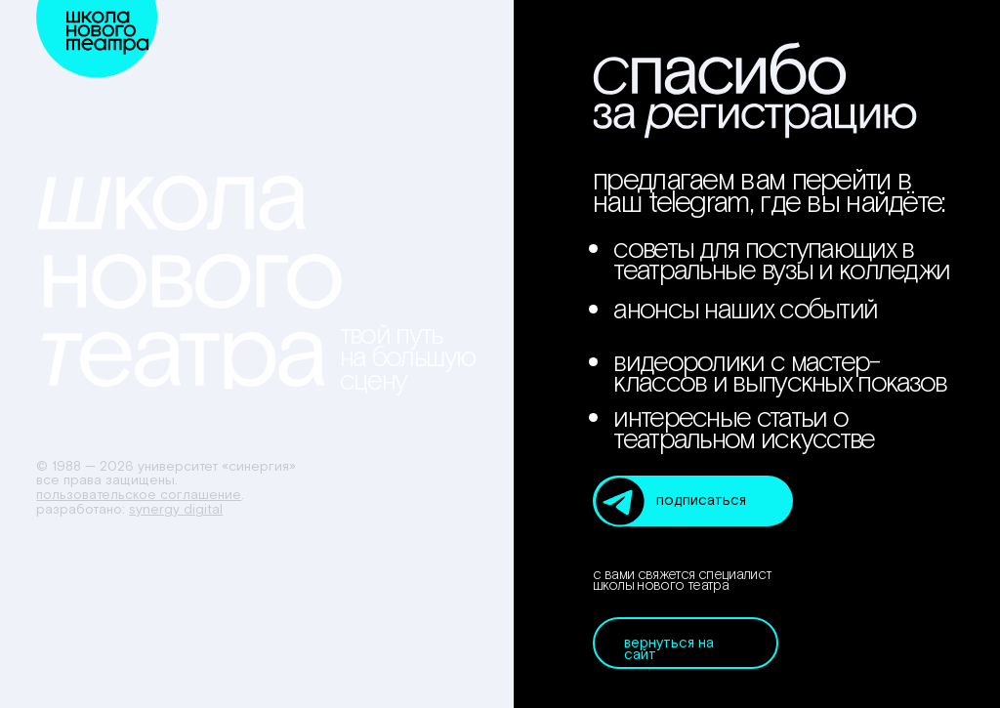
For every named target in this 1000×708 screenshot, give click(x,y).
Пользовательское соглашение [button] (138, 495)
